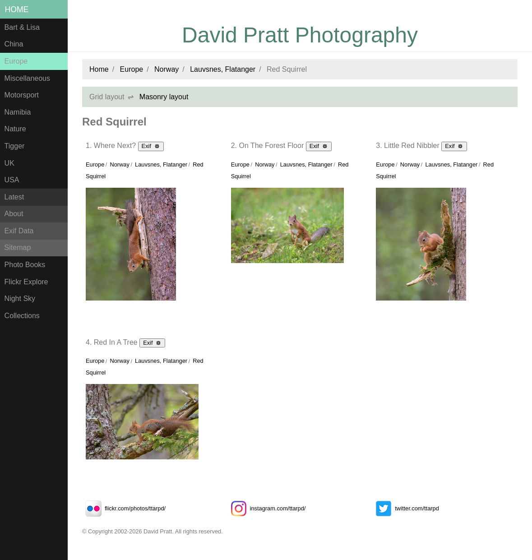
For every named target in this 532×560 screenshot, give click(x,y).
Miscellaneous (27, 78)
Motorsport (22, 95)
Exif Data (19, 231)
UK (9, 163)
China (14, 44)
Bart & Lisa (22, 27)
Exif (151, 145)
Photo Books (25, 264)
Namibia (18, 112)
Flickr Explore (26, 282)
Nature (15, 129)
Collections (22, 315)
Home (17, 9)
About (14, 214)
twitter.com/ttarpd (405, 508)
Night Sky (20, 298)
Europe (16, 61)
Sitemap (18, 247)
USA (12, 180)
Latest (14, 197)
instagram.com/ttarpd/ (266, 508)
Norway (166, 69)
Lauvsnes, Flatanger (222, 69)
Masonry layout (164, 97)
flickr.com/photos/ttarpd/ (124, 508)
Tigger (15, 146)
